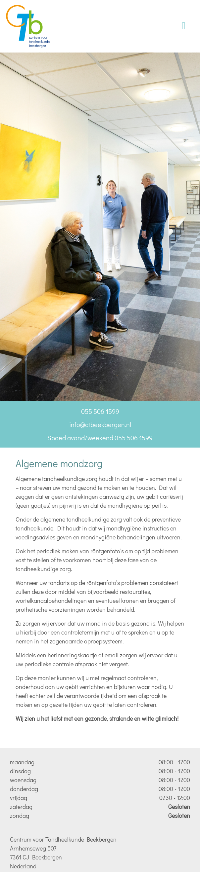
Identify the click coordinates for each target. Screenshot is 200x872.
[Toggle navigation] (183, 26)
